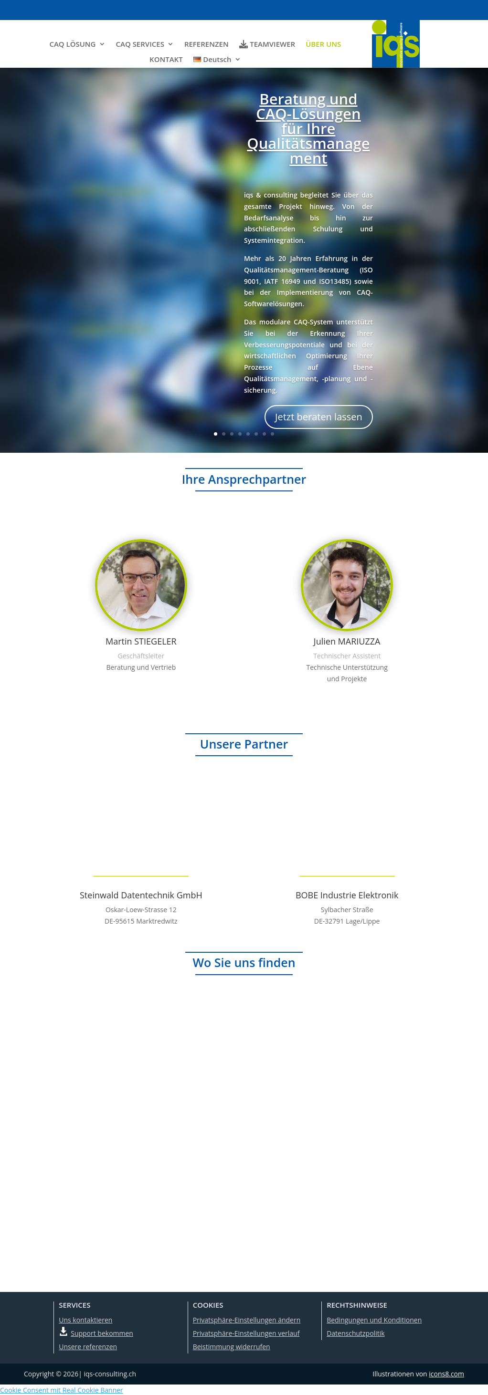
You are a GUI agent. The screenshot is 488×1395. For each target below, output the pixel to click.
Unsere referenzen (88, 1346)
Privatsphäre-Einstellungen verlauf (246, 1332)
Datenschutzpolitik (355, 1332)
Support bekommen (102, 1332)
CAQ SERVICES (140, 44)
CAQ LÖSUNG (72, 44)
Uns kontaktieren (85, 1319)
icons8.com (446, 1373)
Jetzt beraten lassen (318, 416)
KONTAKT (166, 59)
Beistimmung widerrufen (231, 1346)
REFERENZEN (206, 44)
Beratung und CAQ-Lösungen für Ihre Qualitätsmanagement (308, 127)
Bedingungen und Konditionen (374, 1319)
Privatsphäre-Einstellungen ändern (247, 1319)
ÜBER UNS (323, 44)
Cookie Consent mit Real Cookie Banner (61, 1389)
